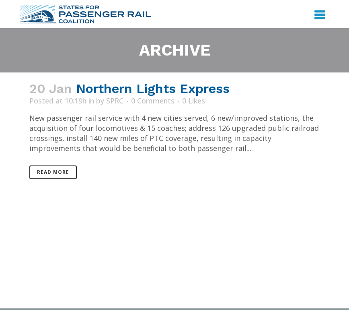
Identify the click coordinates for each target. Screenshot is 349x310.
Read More (53, 172)
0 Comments (152, 100)
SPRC (114, 100)
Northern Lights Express (153, 88)
